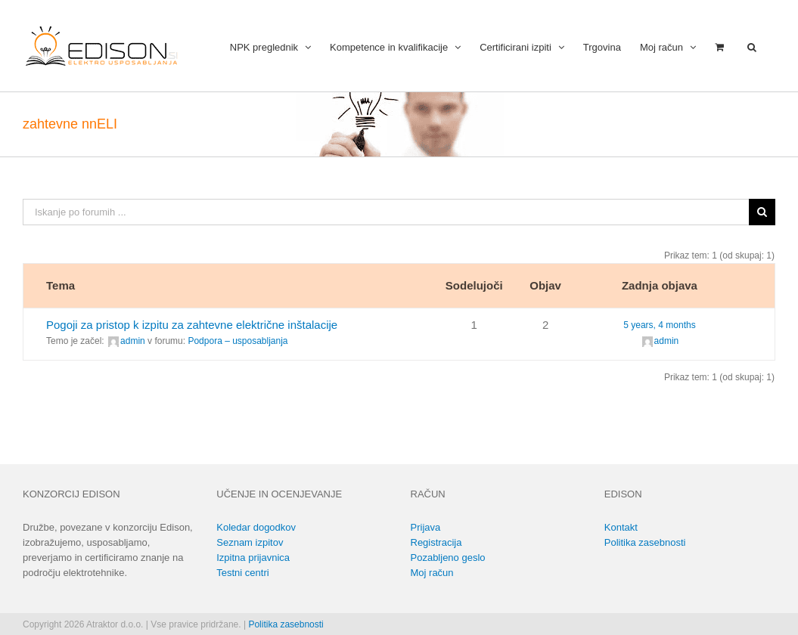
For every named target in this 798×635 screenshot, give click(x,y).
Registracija (436, 542)
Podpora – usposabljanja (237, 341)
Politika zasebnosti (645, 542)
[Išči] (762, 212)
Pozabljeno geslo (448, 557)
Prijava (426, 527)
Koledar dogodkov (256, 527)
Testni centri (242, 572)
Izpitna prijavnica (253, 557)
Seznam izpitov (249, 542)
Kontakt (621, 527)
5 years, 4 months (659, 325)
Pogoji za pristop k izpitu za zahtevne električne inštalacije (191, 324)
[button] (751, 45)
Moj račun (432, 572)
